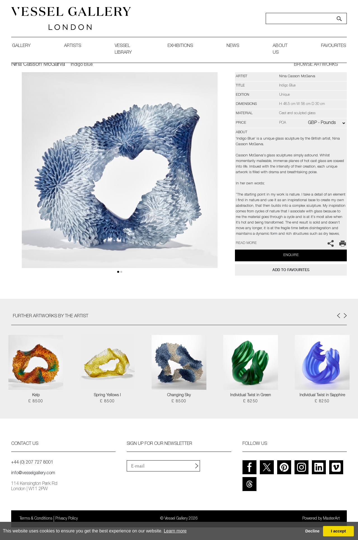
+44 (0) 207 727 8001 (32, 463)
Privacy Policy (66, 519)
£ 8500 (35, 401)
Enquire (291, 255)
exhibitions (180, 46)
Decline (312, 531)
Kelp (36, 395)
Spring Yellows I (107, 395)
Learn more (175, 531)
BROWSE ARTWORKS (316, 65)
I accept (338, 531)
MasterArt (331, 519)
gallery (21, 46)
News (233, 46)
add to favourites (290, 270)
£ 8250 (250, 401)
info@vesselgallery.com (33, 473)
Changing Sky (179, 395)
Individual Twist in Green (250, 395)
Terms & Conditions (36, 519)
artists (72, 46)
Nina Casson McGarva (38, 64)
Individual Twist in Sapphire (322, 395)
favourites (333, 46)
